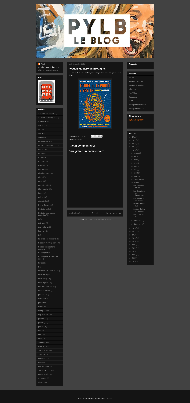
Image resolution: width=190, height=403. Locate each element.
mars (136, 160)
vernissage (42, 378)
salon (40, 338)
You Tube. (133, 93)
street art (41, 346)
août (136, 176)
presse (40, 327)
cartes (40, 153)
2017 (134, 231)
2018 (134, 235)
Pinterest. (132, 89)
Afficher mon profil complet (48, 70)
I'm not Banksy (43, 205)
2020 (134, 241)
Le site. (132, 77)
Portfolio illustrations (136, 85)
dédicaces (78, 139)
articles (41, 133)
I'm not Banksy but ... (138, 216)
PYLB (43, 64)
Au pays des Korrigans (46, 145)
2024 (134, 255)
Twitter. (132, 101)
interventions (43, 227)
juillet (136, 173)
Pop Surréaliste (44, 315)
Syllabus (41, 354)
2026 (134, 261)
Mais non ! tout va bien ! (47, 271)
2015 (134, 150)
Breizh (40, 149)
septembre (138, 180)
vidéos (40, 382)
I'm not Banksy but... (138, 205)
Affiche (41, 125)
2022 (134, 248)
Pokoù (40, 307)
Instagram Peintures (136, 109)
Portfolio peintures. (136, 81)
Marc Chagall (43, 279)
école (40, 181)
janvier (136, 153)
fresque (41, 193)
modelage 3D (43, 283)
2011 (134, 137)
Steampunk (42, 342)
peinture (41, 295)
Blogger (108, 398)
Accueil (95, 213)
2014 (134, 147)
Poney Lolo (42, 311)
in (39, 219)
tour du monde (43, 366)
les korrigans (43, 253)
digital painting (43, 173)
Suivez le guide (44, 350)
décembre (138, 224)
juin (135, 170)
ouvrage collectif (44, 291)
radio (40, 334)
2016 (134, 228)
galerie (40, 197)
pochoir (41, 303)
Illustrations (42, 209)
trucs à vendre (43, 374)
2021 (134, 245)
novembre (138, 221)
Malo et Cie (42, 275)
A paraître (42, 121)
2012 (134, 140)
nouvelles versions (45, 287)
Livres (40, 263)
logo (39, 267)
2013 (134, 143)
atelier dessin (43, 141)
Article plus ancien (113, 213)
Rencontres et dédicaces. (138, 199)
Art (39, 129)
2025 (134, 258)
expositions (42, 185)
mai (135, 166)
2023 (134, 251)
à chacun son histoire (46, 114)
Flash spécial (43, 189)
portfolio (41, 319)
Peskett (41, 299)
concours (41, 161)
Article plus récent (76, 213)
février (136, 156)
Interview (41, 231)
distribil (41, 177)
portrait (41, 323)
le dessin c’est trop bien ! (47, 243)
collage (41, 157)
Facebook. (133, 97)
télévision (41, 362)
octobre (137, 183)
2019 (134, 238)
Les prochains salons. (138, 187)
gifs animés (42, 201)
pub (39, 330)
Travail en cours (44, 370)
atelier (40, 137)
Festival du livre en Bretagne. (139, 210)
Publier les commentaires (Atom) (99, 219)
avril (135, 163)
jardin (40, 235)
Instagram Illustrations (137, 105)
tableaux (41, 358)
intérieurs (41, 223)
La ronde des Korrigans (47, 239)
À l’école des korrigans (46, 118)
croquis (41, 165)
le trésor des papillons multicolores (46, 248)
